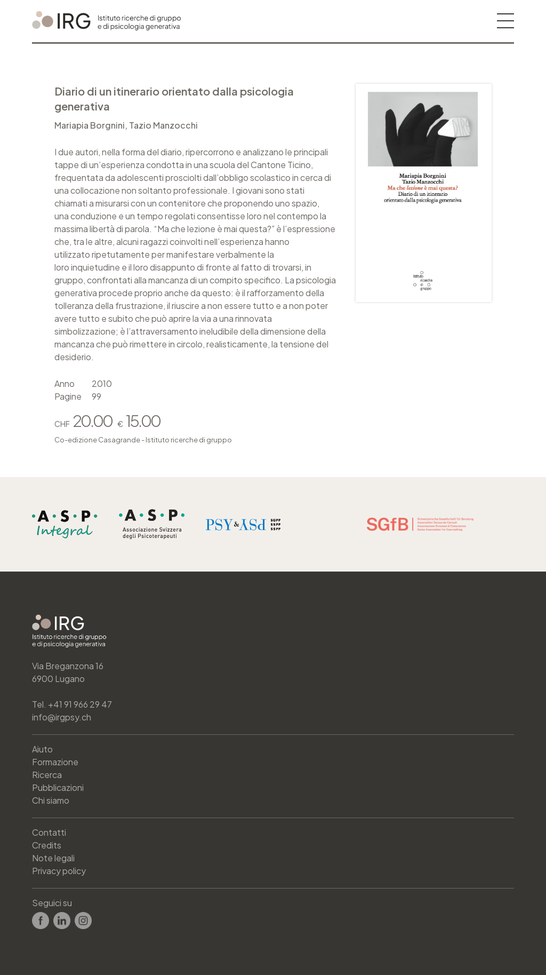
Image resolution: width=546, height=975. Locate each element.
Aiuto (42, 749)
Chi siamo (50, 800)
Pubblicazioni (58, 787)
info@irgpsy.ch (61, 717)
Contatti (49, 832)
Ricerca (47, 774)
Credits (46, 845)
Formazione (55, 761)
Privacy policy (59, 870)
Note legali (53, 857)
